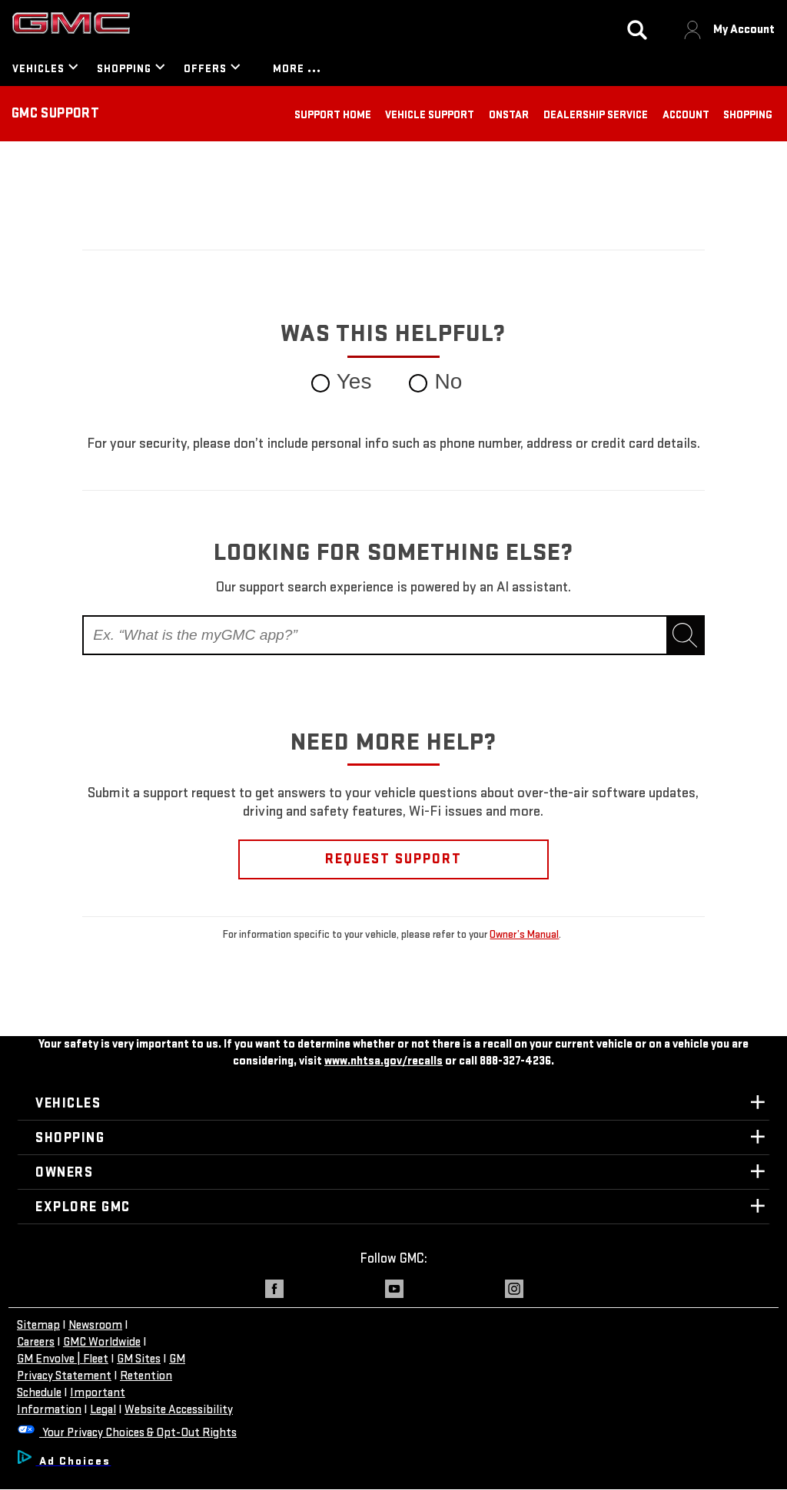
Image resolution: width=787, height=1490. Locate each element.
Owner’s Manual (524, 934)
